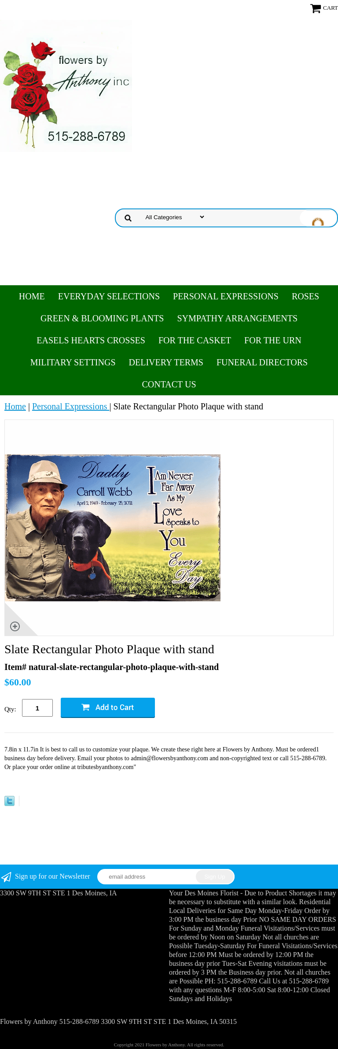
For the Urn (272, 340)
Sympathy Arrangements (237, 318)
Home (32, 296)
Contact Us (169, 384)
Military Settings (73, 362)
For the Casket (194, 340)
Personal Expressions (226, 296)
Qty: (10, 709)
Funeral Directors (262, 362)
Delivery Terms (166, 362)
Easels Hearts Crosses (91, 340)
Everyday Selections (109, 296)
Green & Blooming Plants (102, 318)
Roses (305, 296)
